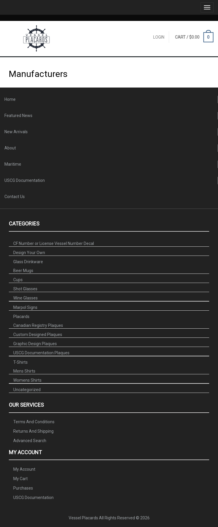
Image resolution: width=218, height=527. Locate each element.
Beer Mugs (23, 270)
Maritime (12, 164)
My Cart (20, 478)
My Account (24, 469)
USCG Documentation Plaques (41, 352)
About (10, 148)
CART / (194, 37)
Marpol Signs (25, 307)
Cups (18, 279)
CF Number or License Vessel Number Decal (53, 243)
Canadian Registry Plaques (38, 325)
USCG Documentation (24, 180)
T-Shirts (20, 362)
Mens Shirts (24, 371)
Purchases (23, 487)
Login (158, 37)
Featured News (18, 115)
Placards (21, 316)
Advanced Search (29, 440)
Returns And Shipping (33, 431)
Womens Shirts (27, 380)
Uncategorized (27, 389)
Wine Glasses (25, 298)
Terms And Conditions (33, 421)
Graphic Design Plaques (35, 343)
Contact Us (14, 196)
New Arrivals (16, 131)
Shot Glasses (25, 288)
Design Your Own (29, 252)
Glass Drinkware (28, 261)
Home (10, 99)
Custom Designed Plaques (37, 334)
